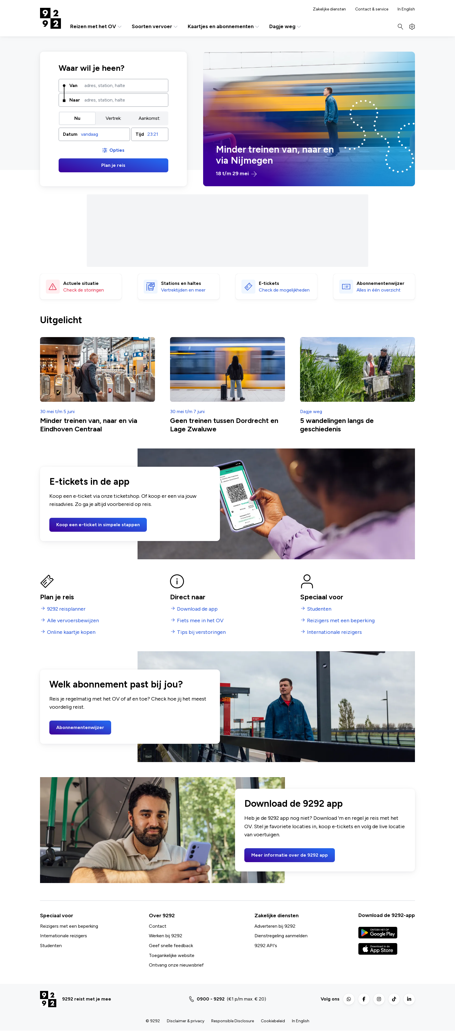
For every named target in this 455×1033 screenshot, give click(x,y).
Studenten (51, 945)
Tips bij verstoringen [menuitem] (201, 632)
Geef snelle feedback (171, 945)
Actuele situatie (81, 283)
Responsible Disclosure (232, 1020)
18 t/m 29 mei (236, 174)
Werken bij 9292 (165, 935)
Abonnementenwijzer (80, 727)
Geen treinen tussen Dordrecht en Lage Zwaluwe (224, 425)
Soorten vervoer (155, 26)
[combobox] (124, 85)
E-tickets (269, 283)
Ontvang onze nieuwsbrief (176, 965)
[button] (94, 134)
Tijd (140, 134)
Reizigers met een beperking (69, 926)
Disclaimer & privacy (185, 1020)
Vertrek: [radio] (113, 118)
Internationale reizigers (63, 935)
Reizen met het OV (96, 26)
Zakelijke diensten (329, 9)
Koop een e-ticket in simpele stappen (98, 524)
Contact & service (371, 9)
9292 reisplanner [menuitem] (66, 609)
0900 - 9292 (211, 999)
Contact (157, 926)
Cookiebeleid (273, 1020)
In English (406, 9)
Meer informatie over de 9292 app (289, 855)
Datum (70, 134)
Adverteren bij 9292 (274, 926)
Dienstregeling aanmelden (281, 935)
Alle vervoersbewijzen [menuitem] (73, 621)
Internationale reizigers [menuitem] (334, 632)
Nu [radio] (77, 118)
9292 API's (265, 945)
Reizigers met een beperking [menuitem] (341, 621)
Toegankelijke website (171, 955)
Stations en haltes (181, 283)
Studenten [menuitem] (319, 609)
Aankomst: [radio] (149, 118)
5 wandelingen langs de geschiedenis (337, 425)
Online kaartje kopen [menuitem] (71, 632)
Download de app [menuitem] (197, 609)
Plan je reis (113, 165)
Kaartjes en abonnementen (224, 26)
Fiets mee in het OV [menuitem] (200, 621)
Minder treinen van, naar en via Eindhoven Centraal (88, 425)
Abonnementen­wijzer (381, 283)
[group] (113, 118)
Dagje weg (285, 26)
